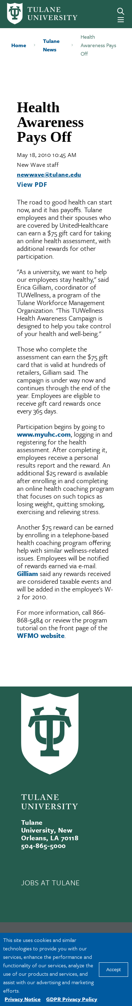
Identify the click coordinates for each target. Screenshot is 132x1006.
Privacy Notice (22, 999)
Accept (113, 969)
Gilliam (27, 573)
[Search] (121, 11)
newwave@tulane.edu (49, 174)
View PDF (32, 184)
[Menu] (121, 19)
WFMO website (40, 635)
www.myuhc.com (44, 434)
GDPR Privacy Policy (71, 999)
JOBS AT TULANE (50, 882)
